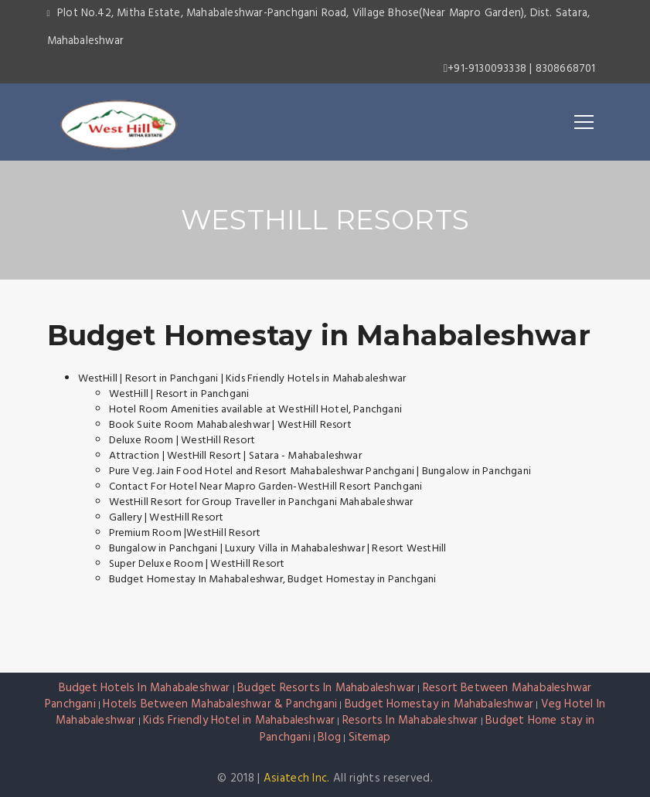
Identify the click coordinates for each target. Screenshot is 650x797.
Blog (329, 737)
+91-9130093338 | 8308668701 (520, 69)
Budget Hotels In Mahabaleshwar (144, 688)
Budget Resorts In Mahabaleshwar (326, 688)
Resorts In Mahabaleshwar (410, 720)
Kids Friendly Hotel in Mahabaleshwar (239, 720)
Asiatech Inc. (297, 778)
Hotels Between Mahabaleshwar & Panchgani (220, 704)
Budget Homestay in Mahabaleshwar (318, 335)
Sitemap (369, 737)
